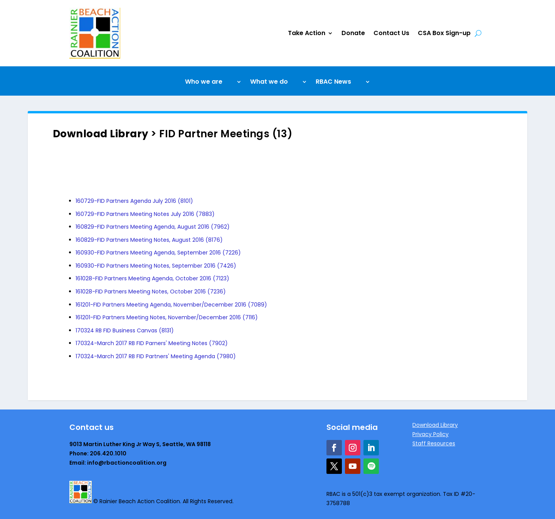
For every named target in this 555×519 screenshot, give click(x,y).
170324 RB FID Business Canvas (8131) (125, 330)
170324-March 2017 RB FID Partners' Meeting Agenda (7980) (156, 356)
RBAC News (333, 82)
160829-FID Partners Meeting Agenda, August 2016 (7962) (153, 227)
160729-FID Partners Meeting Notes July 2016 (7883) (145, 214)
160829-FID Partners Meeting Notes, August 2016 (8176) (149, 240)
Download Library (100, 134)
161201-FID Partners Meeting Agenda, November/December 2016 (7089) (171, 304)
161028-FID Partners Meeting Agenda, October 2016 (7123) (152, 278)
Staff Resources (433, 443)
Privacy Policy (430, 434)
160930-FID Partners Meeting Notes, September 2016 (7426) (156, 266)
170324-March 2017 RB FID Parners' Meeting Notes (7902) (152, 343)
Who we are (203, 82)
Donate (353, 33)
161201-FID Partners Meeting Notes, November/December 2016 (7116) (167, 317)
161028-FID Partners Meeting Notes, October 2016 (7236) (151, 291)
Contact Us (391, 33)
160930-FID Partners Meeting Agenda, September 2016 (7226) (158, 252)
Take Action (306, 33)
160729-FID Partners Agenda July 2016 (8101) (134, 201)
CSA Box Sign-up (444, 33)
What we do (269, 82)
